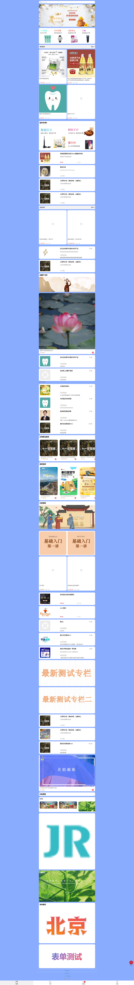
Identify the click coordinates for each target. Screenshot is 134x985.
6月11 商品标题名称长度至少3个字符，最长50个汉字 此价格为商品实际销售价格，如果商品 (80, 79)
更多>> (93, 46)
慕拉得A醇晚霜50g (44, 78)
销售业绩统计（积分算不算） (75, 239)
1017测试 (41, 585)
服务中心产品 (71, 113)
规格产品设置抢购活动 (45, 113)
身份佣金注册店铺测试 (73, 585)
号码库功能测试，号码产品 (46, 239)
